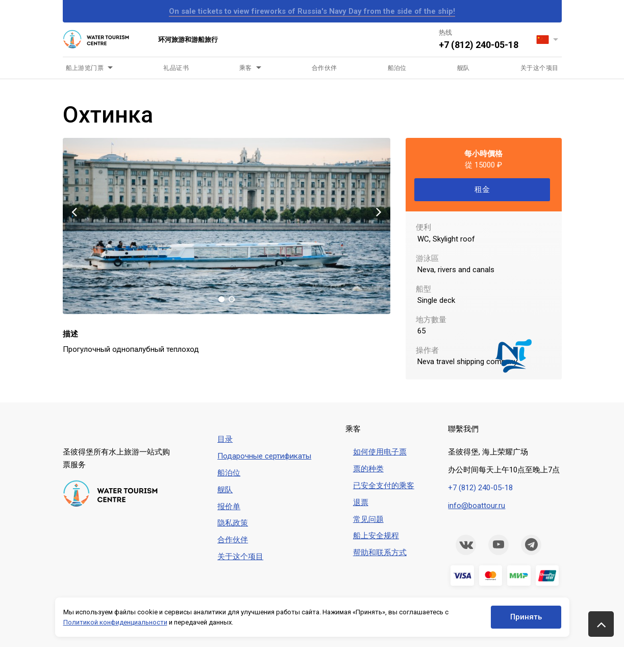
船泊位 (397, 67)
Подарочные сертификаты (264, 456)
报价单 (228, 506)
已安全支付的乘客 (383, 485)
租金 (482, 189)
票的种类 (368, 468)
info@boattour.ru (476, 505)
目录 (225, 439)
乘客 (245, 67)
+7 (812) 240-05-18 (478, 44)
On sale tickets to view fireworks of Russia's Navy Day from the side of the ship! (312, 11)
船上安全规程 (376, 535)
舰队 (463, 67)
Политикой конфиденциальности (115, 622)
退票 (360, 502)
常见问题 (368, 519)
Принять (526, 616)
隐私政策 (232, 523)
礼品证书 (176, 67)
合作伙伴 (324, 67)
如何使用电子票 (380, 452)
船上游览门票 (85, 67)
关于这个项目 (539, 67)
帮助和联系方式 (380, 552)
